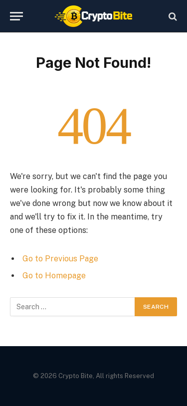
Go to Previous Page (60, 258)
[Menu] (16, 16)
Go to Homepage (54, 275)
